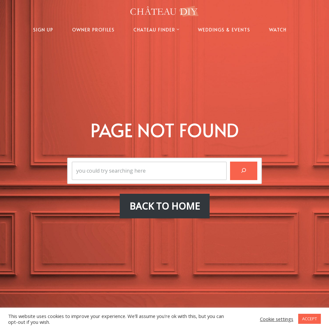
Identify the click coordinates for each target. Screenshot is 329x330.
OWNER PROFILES (93, 29)
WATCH (277, 29)
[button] (178, 29)
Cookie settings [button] (276, 319)
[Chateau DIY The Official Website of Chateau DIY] (164, 11)
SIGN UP (43, 29)
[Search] (243, 171)
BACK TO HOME (164, 206)
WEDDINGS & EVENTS (224, 29)
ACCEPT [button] (309, 319)
